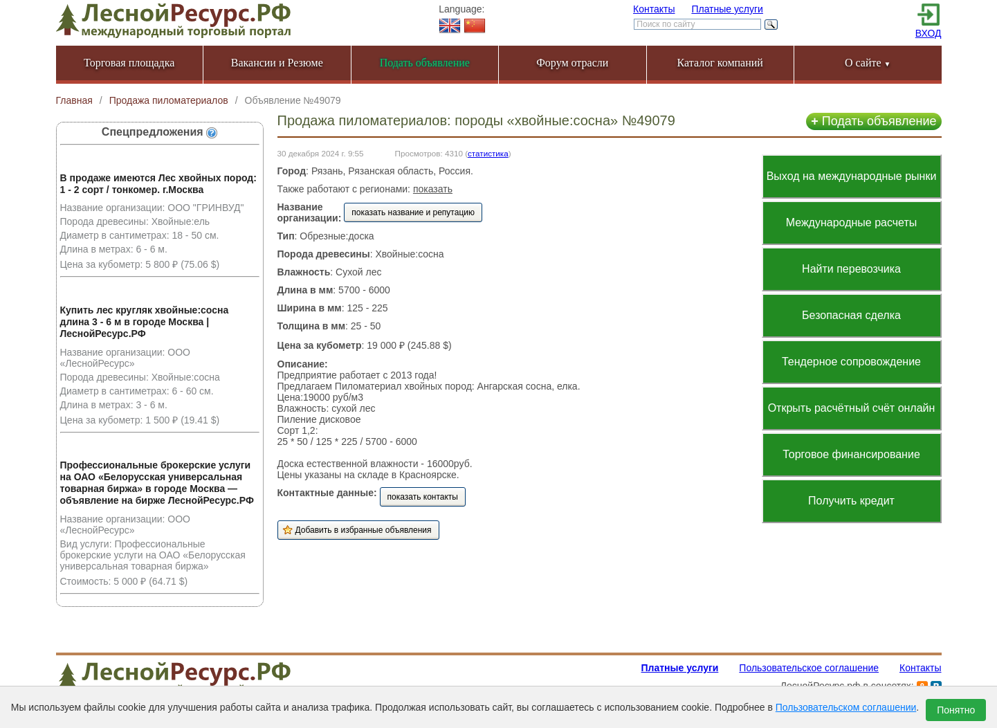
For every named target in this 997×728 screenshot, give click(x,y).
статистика (488, 153)
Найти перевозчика (851, 269)
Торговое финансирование (851, 454)
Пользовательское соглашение (809, 667)
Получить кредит (851, 501)
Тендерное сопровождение (851, 361)
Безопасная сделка (851, 315)
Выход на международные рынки (852, 176)
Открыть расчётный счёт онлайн (851, 408)
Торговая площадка (129, 63)
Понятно (956, 710)
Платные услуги (727, 9)
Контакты (654, 9)
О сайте (868, 63)
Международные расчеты (851, 222)
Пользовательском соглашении (846, 707)
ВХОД (928, 33)
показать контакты (422, 497)
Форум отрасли (572, 63)
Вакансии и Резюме (277, 63)
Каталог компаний (720, 63)
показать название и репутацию (413, 212)
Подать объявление (873, 121)
